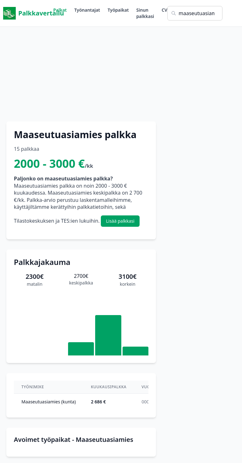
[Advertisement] (121, 71)
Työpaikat (118, 10)
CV (164, 10)
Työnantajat (87, 10)
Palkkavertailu (28, 13)
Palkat (60, 10)
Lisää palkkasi (120, 221)
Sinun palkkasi (145, 13)
